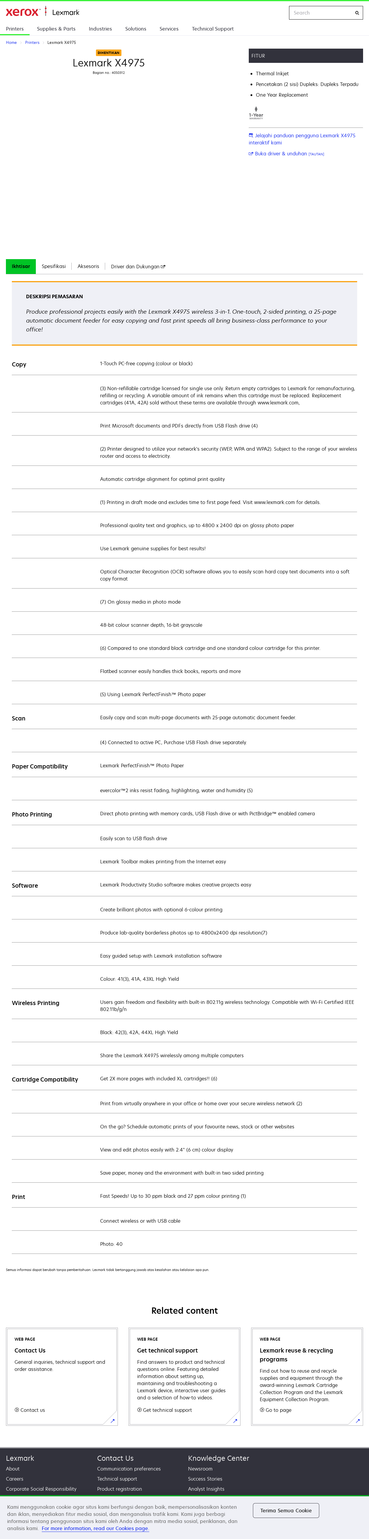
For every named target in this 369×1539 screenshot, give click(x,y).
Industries (100, 28)
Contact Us (115, 1458)
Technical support (117, 1479)
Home (42, 11)
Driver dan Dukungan (138, 266)
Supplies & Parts (56, 28)
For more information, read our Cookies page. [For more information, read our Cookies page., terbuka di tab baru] (95, 1528)
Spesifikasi (54, 266)
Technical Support (213, 28)
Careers (14, 1479)
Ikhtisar (21, 266)
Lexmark (20, 1458)
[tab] (21, 266)
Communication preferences (129, 1468)
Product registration (119, 1489)
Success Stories (205, 1479)
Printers (15, 28)
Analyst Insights (206, 1489)
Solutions (135, 28)
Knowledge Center (218, 1458)
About (13, 1468)
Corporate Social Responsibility (41, 1489)
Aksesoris (88, 266)
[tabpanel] (184, 767)
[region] (184, 1517)
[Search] (357, 13)
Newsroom (200, 1468)
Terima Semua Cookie (286, 1510)
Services (169, 28)
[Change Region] (278, 13)
